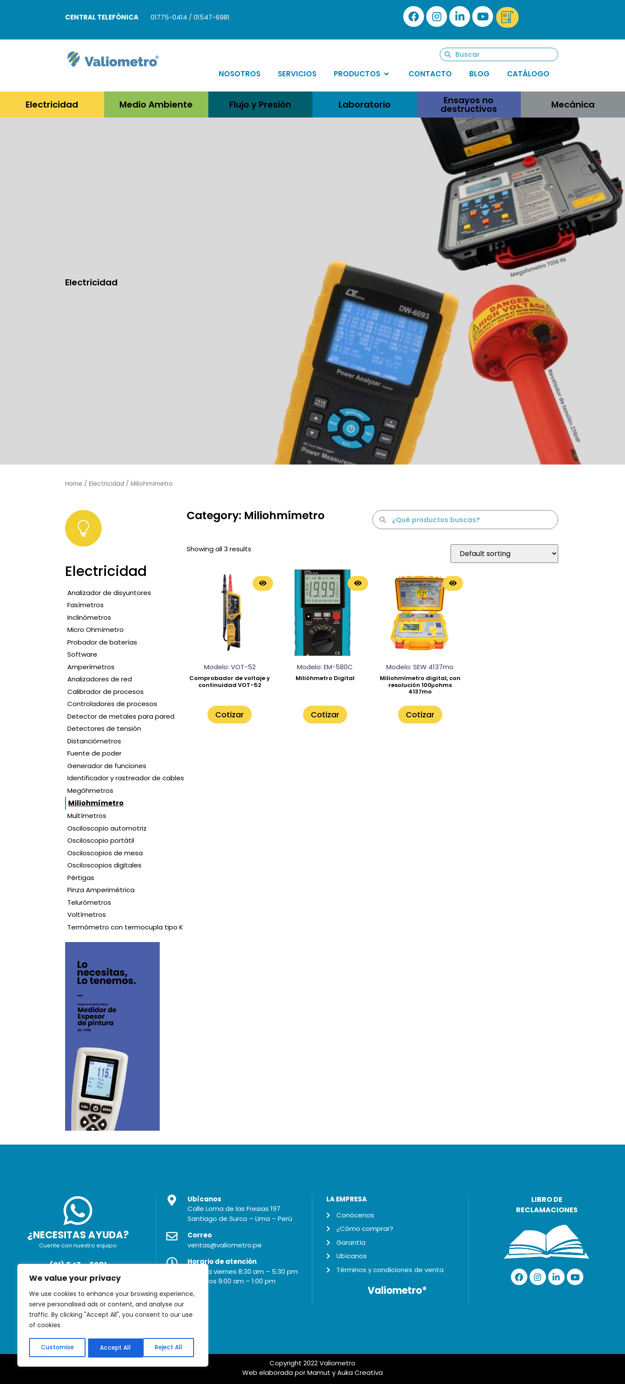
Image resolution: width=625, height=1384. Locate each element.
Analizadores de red (99, 679)
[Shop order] (504, 553)
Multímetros (86, 815)
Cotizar (229, 714)
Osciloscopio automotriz (107, 828)
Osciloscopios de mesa (105, 852)
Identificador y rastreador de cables (125, 777)
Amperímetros (91, 666)
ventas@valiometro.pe (225, 1245)
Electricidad (106, 484)
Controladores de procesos (112, 703)
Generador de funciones (106, 765)
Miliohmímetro (96, 803)
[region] (112, 1316)
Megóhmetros (90, 790)
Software (82, 654)
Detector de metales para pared (120, 716)
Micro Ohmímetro (95, 629)
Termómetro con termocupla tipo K (125, 927)
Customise (57, 1348)
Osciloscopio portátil (100, 840)
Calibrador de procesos (105, 691)
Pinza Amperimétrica (101, 889)
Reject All (113, 1348)
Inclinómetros (89, 617)
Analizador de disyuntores (109, 592)
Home (73, 484)
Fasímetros (85, 604)
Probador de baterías (102, 642)
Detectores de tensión (104, 728)
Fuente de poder (94, 753)
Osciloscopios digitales (104, 865)
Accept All (169, 1348)
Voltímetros (86, 914)
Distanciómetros (94, 741)
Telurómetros (89, 902)
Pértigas (80, 877)
